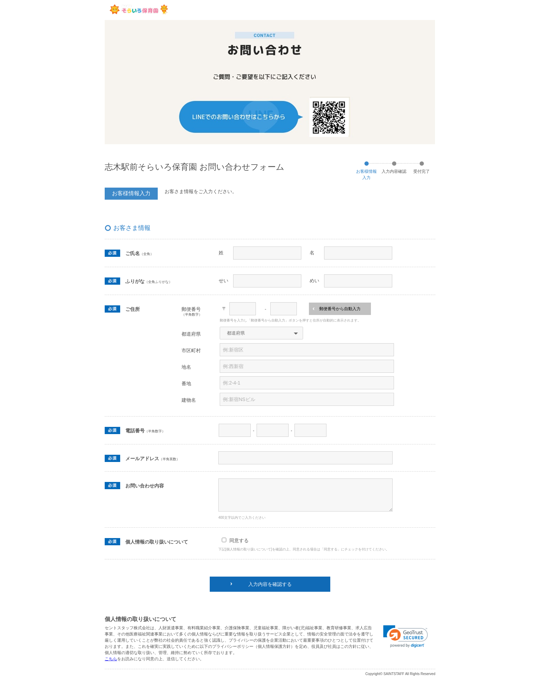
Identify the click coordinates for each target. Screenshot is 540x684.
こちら (111, 658)
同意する (239, 540)
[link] (405, 636)
